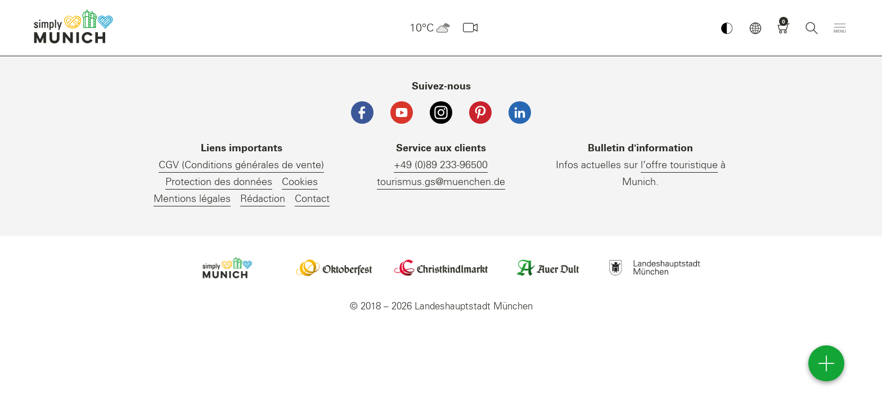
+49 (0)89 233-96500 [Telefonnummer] (441, 165)
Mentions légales (192, 199)
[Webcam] (470, 28)
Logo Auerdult (548, 267)
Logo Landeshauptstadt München (655, 267)
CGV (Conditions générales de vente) (241, 165)
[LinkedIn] (519, 112)
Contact (312, 199)
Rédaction (262, 199)
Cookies (300, 182)
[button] (755, 28)
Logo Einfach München (227, 267)
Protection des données (218, 182)
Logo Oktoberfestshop (334, 267)
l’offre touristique (679, 165)
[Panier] (783, 28)
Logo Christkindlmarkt (441, 267)
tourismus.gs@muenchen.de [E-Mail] (441, 182)
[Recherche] (811, 28)
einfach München (76, 26)
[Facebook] (362, 112)
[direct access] (826, 363)
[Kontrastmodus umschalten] (727, 28)
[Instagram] (441, 112)
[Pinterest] (480, 112)
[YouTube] (401, 112)
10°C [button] (430, 28)
